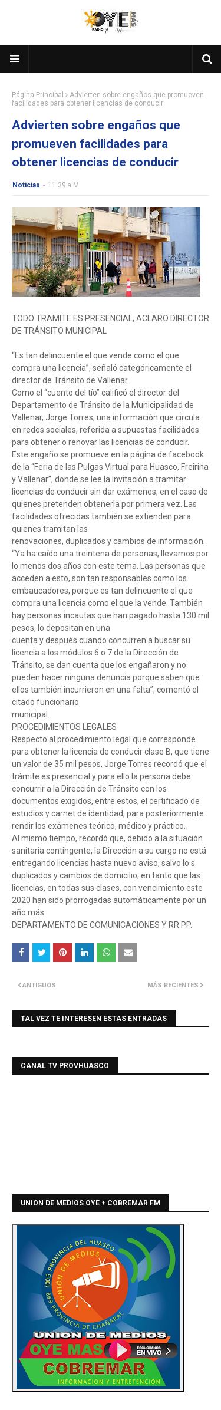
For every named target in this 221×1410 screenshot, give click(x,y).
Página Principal (38, 95)
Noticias (26, 185)
